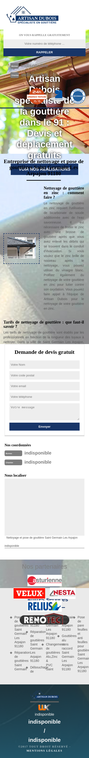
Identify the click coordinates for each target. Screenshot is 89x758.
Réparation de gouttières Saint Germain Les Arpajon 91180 (34, 646)
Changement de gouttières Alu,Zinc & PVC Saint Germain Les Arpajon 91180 (58, 643)
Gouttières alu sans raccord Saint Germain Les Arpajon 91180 (66, 652)
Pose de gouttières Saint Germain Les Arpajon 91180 (18, 631)
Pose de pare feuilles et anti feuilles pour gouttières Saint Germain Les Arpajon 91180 (82, 644)
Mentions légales (44, 750)
